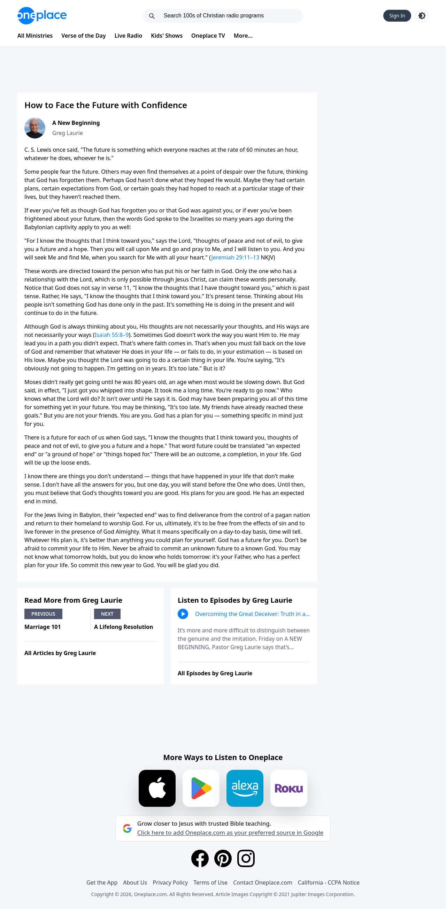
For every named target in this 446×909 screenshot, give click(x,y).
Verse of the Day (83, 35)
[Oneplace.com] (42, 15)
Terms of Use (210, 882)
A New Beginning (76, 123)
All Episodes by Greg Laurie (215, 673)
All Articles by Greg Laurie (60, 653)
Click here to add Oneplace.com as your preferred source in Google (230, 832)
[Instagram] (246, 858)
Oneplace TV (208, 35)
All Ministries (35, 35)
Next (107, 613)
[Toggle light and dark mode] (422, 15)
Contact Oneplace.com (262, 882)
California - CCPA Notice (329, 882)
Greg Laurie (67, 133)
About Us (135, 882)
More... (243, 35)
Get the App (101, 882)
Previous (43, 613)
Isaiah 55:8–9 (111, 335)
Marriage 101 (42, 627)
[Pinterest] (223, 858)
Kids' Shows (167, 35)
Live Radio (129, 35)
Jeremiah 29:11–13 (235, 257)
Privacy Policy (170, 882)
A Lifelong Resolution (123, 627)
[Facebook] (200, 858)
